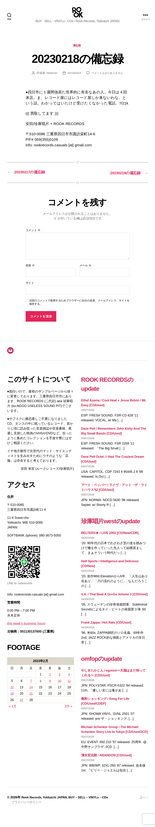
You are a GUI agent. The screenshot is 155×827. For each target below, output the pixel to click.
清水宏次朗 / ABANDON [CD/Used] (106, 770)
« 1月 (12, 711)
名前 (30, 271)
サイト (30, 288)
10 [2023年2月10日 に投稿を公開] (59, 686)
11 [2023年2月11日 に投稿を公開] (69, 686)
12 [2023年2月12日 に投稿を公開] (12, 692)
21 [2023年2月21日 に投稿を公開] (31, 699)
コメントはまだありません (108, 78)
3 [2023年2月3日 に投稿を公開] (59, 680)
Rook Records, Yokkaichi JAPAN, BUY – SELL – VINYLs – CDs (67, 812)
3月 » (68, 711)
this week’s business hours (26, 629)
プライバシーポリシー (27, 817)
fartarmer (50, 78)
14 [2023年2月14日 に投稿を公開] (31, 692)
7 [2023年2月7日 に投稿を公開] (31, 686)
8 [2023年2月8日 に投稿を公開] (40, 686)
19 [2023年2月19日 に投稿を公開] (12, 699)
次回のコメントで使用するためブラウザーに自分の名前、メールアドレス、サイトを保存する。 (79, 308)
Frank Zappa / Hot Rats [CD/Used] (106, 637)
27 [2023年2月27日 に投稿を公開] (21, 705)
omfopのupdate (105, 673)
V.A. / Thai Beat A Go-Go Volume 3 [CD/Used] (114, 609)
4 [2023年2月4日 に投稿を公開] (69, 680)
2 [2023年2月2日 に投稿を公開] (50, 680)
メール (85, 271)
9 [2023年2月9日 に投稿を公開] (50, 686)
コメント (33, 235)
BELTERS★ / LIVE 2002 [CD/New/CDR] (110, 547)
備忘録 (77, 51)
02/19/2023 (73, 78)
